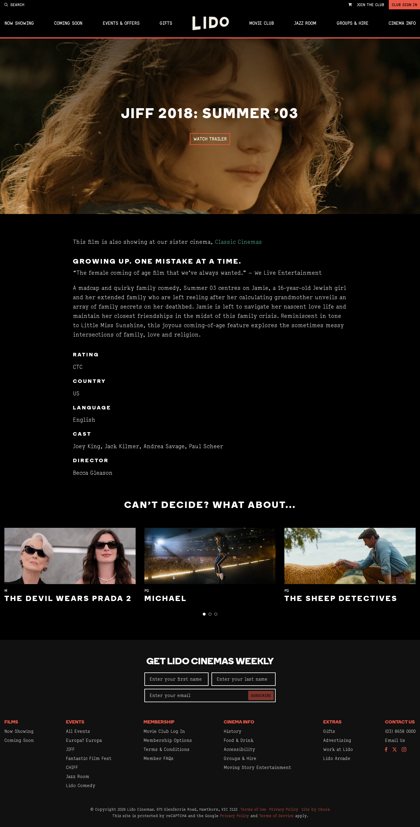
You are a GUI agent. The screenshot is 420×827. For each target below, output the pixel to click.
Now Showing (19, 23)
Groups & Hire (352, 23)
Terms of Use (253, 809)
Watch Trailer (210, 139)
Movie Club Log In (164, 731)
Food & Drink (238, 740)
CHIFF (72, 767)
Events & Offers (121, 23)
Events (75, 722)
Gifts (166, 23)
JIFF (70, 749)
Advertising (337, 740)
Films (11, 722)
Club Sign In (404, 4)
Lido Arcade (336, 758)
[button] (204, 614)
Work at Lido (338, 749)
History (233, 731)
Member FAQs (159, 758)
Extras (332, 722)
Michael (165, 599)
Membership (159, 722)
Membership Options (168, 740)
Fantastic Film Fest (88, 758)
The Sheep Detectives (341, 599)
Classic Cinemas (238, 242)
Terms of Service (276, 815)
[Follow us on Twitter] (394, 750)
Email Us (395, 740)
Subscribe (261, 695)
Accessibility (239, 749)
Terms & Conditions (167, 749)
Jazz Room (305, 23)
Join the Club (370, 4)
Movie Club (261, 23)
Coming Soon (68, 23)
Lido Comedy (80, 785)
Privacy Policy (283, 809)
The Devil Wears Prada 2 (68, 599)
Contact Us (400, 722)
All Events (78, 731)
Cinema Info (402, 23)
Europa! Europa (84, 740)
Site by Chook (315, 809)
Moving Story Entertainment (257, 767)
